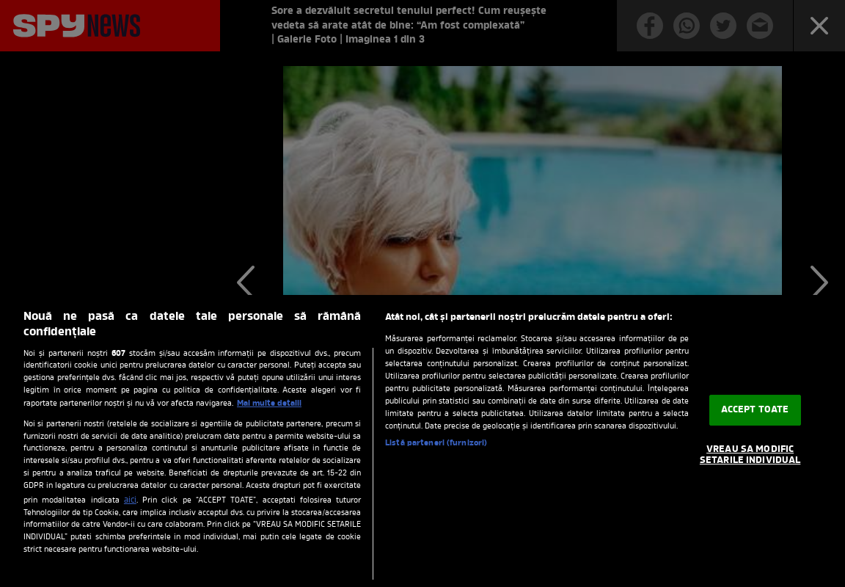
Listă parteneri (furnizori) (436, 443)
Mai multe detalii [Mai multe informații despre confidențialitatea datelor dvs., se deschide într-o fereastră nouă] (269, 403)
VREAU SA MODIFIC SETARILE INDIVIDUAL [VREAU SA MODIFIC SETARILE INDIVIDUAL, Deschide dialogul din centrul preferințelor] (750, 455)
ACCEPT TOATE (755, 410)
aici (130, 500)
